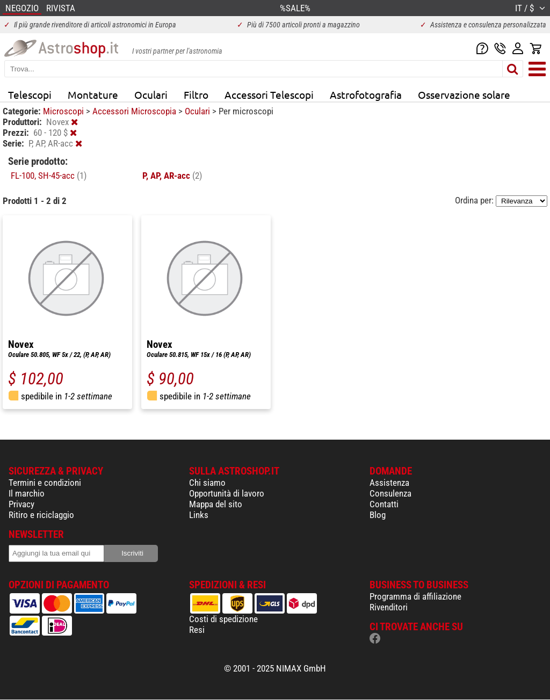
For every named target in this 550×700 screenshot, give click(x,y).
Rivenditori (389, 607)
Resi (197, 629)
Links (198, 514)
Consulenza (390, 493)
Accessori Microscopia (135, 111)
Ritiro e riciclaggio (41, 514)
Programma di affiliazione (415, 596)
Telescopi (30, 94)
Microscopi (64, 111)
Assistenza (389, 482)
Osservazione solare (464, 94)
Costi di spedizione (223, 619)
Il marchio (27, 493)
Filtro (196, 94)
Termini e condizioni (45, 482)
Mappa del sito (215, 504)
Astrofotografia (366, 94)
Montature (93, 94)
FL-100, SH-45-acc (48, 175)
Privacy (21, 504)
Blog (378, 514)
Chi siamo (207, 482)
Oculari (151, 94)
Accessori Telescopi (269, 94)
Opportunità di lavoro (226, 493)
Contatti (384, 504)
